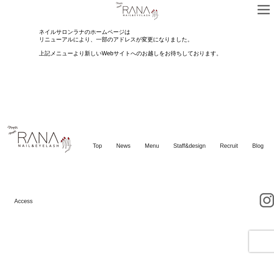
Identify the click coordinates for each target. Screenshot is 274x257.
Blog (258, 146)
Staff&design (189, 146)
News (123, 146)
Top (97, 146)
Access (23, 201)
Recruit (229, 146)
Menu (152, 146)
